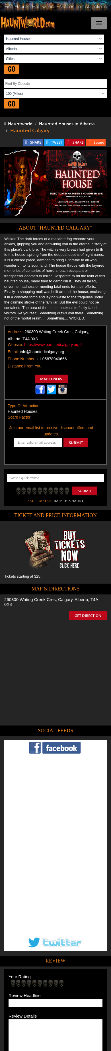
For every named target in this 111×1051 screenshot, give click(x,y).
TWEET (56, 142)
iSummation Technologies (50, 1047)
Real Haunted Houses (42, 998)
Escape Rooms (75, 998)
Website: (15, 344)
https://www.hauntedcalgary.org (53, 344)
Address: (15, 331)
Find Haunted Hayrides (73, 982)
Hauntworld (18, 123)
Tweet (38, 969)
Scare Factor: (20, 417)
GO (11, 69)
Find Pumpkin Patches (39, 990)
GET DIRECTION (88, 615)
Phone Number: (22, 359)
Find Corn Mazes (74, 990)
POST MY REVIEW (29, 945)
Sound (99, 142)
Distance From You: (25, 366)
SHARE (35, 142)
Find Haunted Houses (34, 982)
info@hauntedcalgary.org (42, 351)
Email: (13, 351)
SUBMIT (76, 442)
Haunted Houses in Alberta (67, 123)
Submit (85, 490)
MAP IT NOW (51, 378)
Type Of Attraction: (24, 405)
